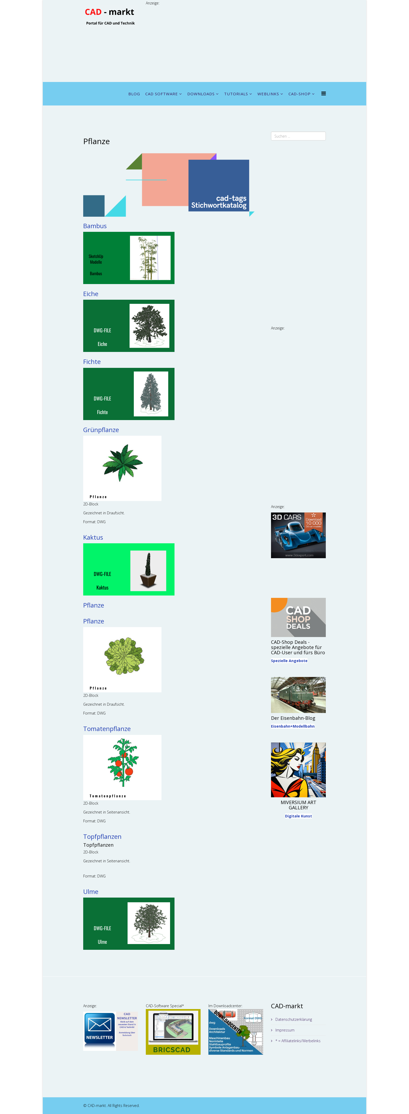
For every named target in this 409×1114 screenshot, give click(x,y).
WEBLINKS (268, 93)
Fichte (92, 361)
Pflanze (93, 605)
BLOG (134, 93)
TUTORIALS (236, 93)
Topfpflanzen (102, 836)
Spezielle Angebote (289, 660)
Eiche (90, 293)
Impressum (284, 1030)
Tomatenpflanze (107, 728)
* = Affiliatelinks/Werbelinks (297, 1040)
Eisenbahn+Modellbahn (293, 726)
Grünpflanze (101, 429)
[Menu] (323, 93)
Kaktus (93, 537)
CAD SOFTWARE (161, 93)
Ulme (90, 891)
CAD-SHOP (299, 93)
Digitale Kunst (298, 816)
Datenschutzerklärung (293, 1019)
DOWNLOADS (201, 93)
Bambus (95, 225)
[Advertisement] (236, 42)
